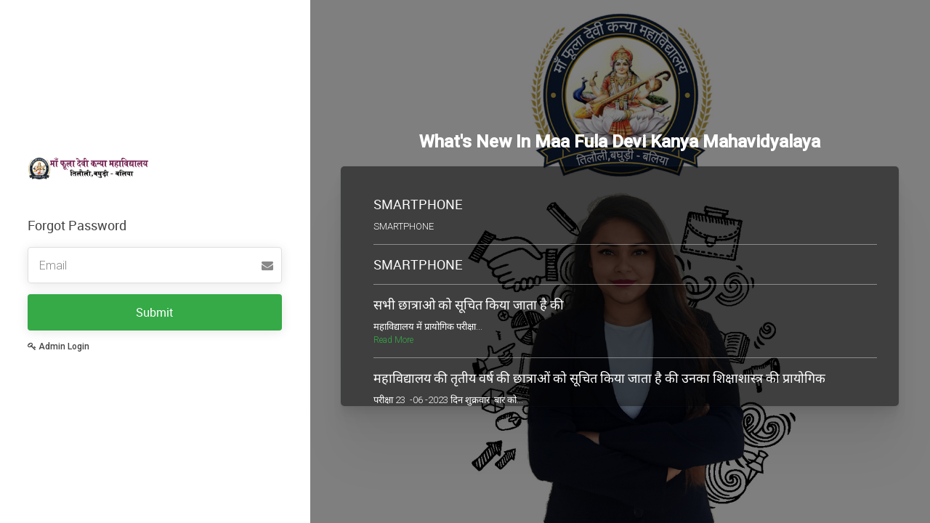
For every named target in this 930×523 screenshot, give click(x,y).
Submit (155, 312)
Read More (393, 340)
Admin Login (58, 346)
